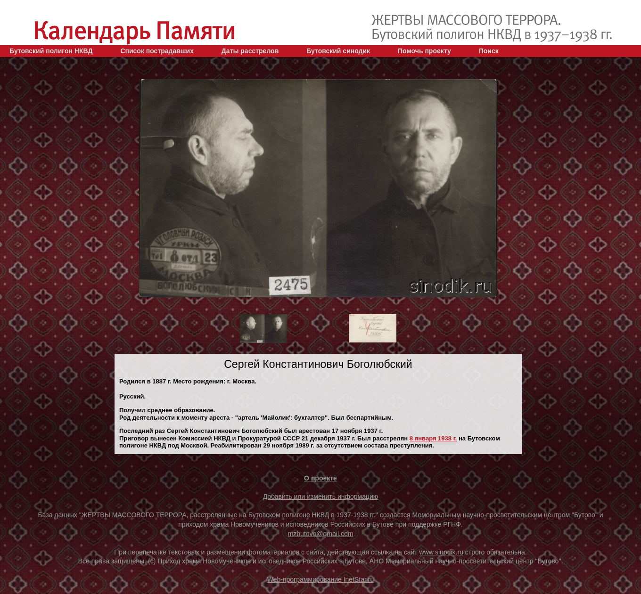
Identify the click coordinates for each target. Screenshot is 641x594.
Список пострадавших (157, 51)
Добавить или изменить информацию (320, 496)
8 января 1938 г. (433, 438)
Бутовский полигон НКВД (50, 51)
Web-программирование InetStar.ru (320, 579)
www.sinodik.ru (441, 552)
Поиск (489, 51)
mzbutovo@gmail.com (320, 533)
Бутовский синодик (338, 51)
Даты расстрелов (250, 51)
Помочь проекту (424, 51)
